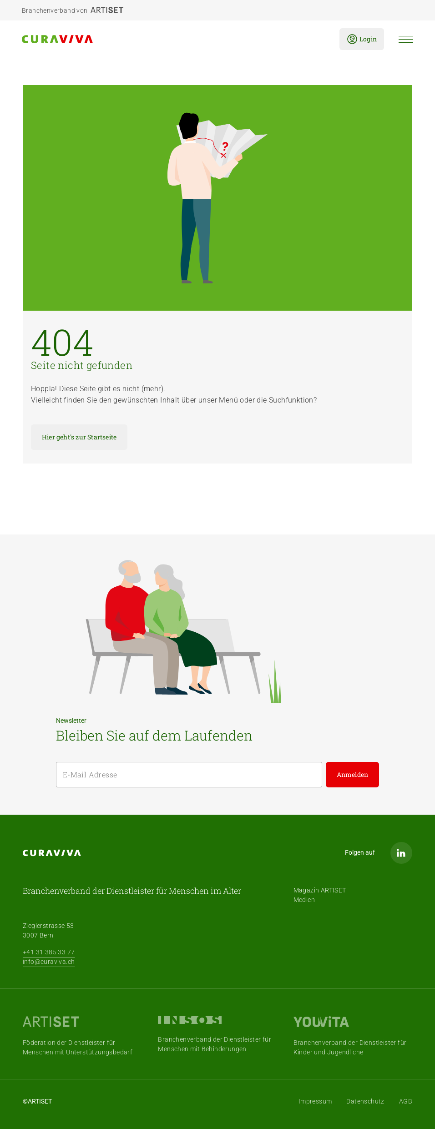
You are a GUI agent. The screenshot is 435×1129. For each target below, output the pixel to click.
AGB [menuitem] (405, 1101)
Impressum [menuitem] (315, 1101)
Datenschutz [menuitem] (365, 1101)
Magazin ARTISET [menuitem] (319, 890)
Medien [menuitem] (304, 899)
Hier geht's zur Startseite (79, 437)
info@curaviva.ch (49, 961)
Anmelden (353, 774)
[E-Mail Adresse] (189, 774)
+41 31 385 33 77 (49, 952)
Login (362, 39)
